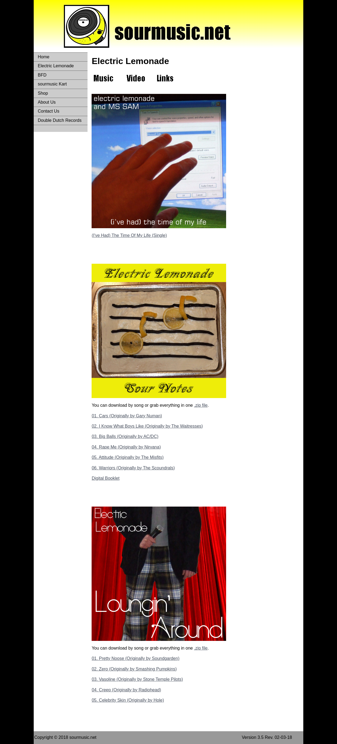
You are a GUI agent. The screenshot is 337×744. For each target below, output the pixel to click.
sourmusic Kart (52, 84)
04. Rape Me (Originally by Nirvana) (126, 447)
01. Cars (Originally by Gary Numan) (127, 416)
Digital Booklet (105, 478)
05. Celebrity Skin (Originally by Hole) (128, 700)
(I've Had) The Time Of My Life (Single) (129, 235)
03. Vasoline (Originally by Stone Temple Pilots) (137, 679)
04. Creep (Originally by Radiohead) (126, 690)
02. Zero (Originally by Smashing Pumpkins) (134, 669)
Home (43, 57)
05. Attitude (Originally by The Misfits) (128, 457)
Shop (43, 93)
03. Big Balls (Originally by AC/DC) (125, 436)
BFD (42, 75)
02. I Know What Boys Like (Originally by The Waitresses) (147, 426)
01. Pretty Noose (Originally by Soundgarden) (135, 658)
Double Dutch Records (60, 120)
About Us (47, 102)
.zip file (201, 405)
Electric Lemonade (56, 65)
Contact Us (48, 111)
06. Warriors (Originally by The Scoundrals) (133, 468)
